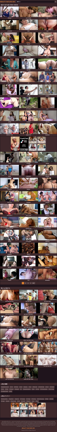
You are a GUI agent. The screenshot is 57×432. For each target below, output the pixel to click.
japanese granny (27, 389)
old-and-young (41, 398)
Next (34, 283)
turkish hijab (42, 386)
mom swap (52, 389)
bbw (3, 389)
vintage (28, 398)
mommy (34, 398)
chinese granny (44, 389)
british (52, 398)
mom (47, 386)
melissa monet (5, 391)
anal (21, 386)
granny (26, 386)
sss (30, 386)
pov (33, 401)
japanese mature (5, 386)
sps (11, 391)
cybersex (11, 398)
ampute (17, 389)
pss (33, 389)
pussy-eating (4, 398)
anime (8, 401)
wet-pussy (14, 401)
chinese (52, 386)
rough (3, 401)
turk (12, 386)
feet (37, 401)
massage (23, 398)
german (17, 398)
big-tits (29, 401)
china (38, 389)
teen (7, 389)
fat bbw (16, 386)
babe (47, 398)
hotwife (23, 401)
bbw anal (35, 386)
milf (19, 401)
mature (12, 389)
